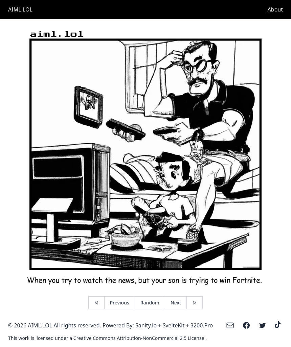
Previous (119, 302)
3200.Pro (202, 325)
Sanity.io (146, 325)
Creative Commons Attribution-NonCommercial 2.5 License (139, 338)
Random (149, 302)
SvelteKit (174, 325)
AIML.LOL (20, 9)
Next (176, 302)
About (275, 9)
